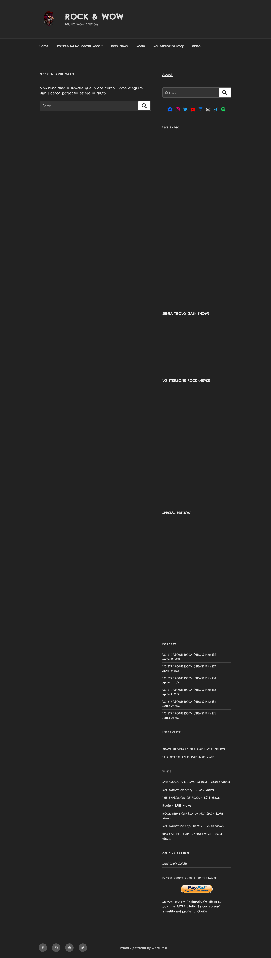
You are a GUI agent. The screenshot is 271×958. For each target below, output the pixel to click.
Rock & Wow (94, 17)
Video (196, 46)
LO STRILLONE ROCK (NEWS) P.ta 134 (189, 702)
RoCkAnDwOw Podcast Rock (80, 46)
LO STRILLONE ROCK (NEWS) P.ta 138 (189, 655)
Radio (140, 46)
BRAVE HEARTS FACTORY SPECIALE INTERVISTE (196, 749)
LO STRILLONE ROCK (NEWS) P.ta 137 (189, 666)
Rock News (119, 46)
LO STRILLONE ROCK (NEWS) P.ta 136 (189, 678)
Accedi (167, 75)
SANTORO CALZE (174, 864)
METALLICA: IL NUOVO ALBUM (184, 782)
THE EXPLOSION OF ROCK (181, 798)
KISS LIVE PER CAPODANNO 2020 (186, 834)
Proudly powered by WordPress (143, 948)
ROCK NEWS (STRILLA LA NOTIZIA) (187, 813)
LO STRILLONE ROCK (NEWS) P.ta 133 (189, 713)
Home (43, 46)
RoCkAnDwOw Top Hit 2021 (182, 826)
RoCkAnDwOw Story (168, 46)
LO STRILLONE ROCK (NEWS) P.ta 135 (189, 690)
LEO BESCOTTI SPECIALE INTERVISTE (188, 757)
